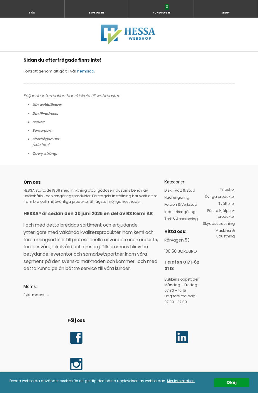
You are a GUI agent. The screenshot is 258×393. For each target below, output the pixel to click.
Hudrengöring (176, 197)
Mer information (181, 381)
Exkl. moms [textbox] (33, 295)
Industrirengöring (179, 211)
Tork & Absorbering (181, 218)
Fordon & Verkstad (180, 204)
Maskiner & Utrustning (225, 233)
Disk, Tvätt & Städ (179, 190)
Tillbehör (227, 189)
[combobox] (36, 295)
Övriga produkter (220, 196)
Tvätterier (226, 203)
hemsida (85, 71)
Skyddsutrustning (219, 223)
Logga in (96, 12)
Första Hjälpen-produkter (221, 213)
